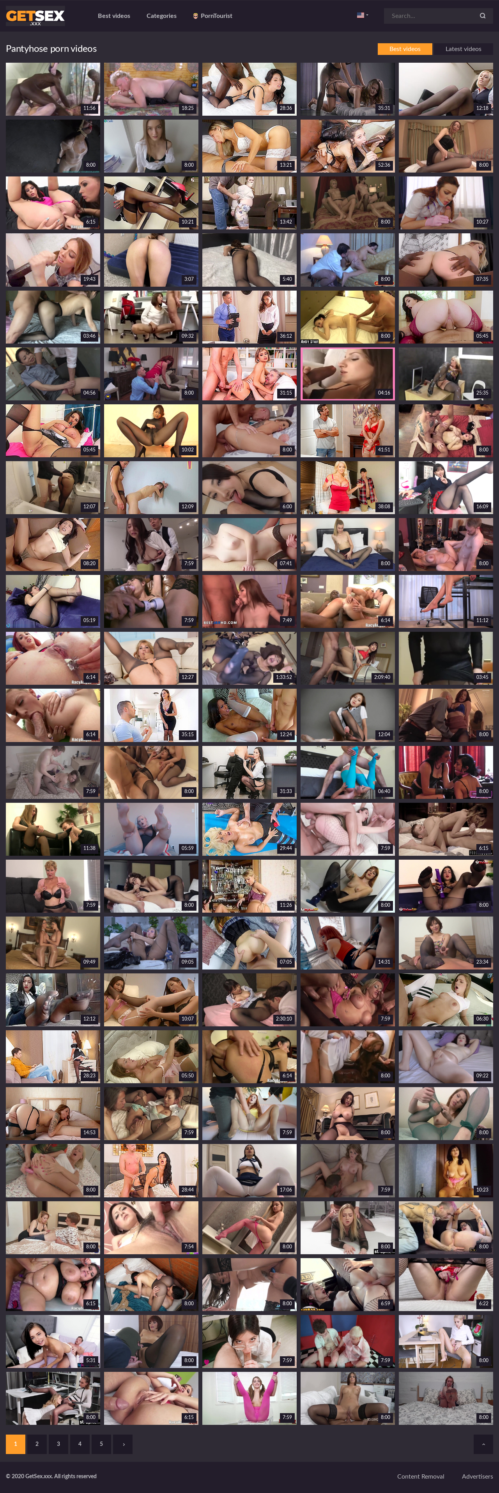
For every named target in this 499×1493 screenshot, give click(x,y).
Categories (162, 16)
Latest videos (463, 49)
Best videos (114, 16)
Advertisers (477, 1477)
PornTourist (212, 16)
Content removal (420, 1477)
